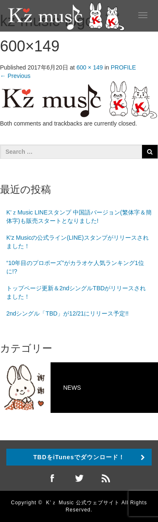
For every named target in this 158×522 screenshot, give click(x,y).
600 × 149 (89, 67)
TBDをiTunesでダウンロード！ (79, 457)
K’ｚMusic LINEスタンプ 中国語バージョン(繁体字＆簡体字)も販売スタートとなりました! (79, 216)
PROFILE (123, 67)
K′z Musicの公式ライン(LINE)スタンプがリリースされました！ (77, 241)
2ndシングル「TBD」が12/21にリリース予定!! (67, 313)
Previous (15, 75)
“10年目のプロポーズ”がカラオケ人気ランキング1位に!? (75, 267)
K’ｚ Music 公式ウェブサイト (83, 503)
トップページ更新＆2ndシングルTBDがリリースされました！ (76, 292)
